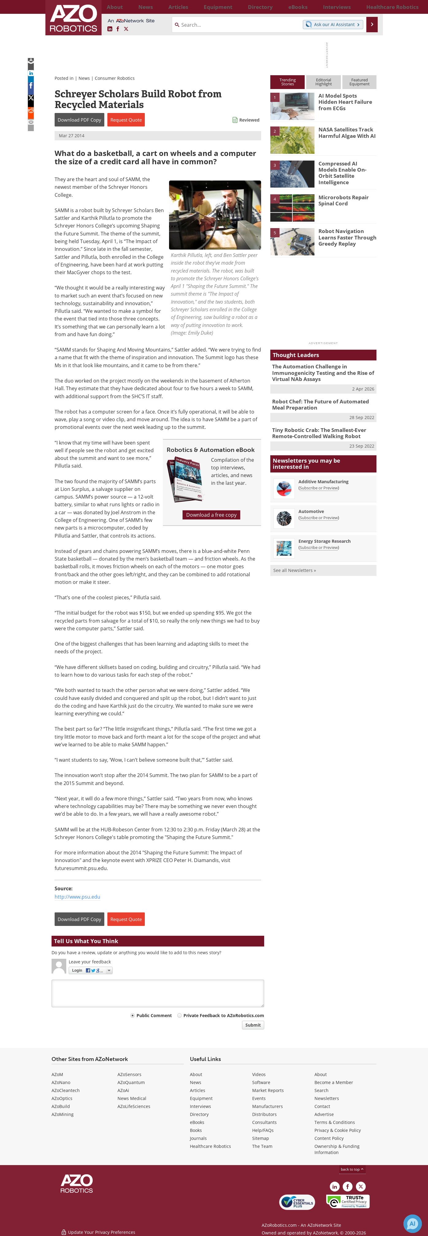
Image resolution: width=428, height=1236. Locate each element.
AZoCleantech (66, 1090)
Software (261, 1082)
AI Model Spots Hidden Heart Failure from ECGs (346, 98)
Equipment (201, 1098)
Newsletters (326, 1098)
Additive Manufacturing (324, 476)
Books (196, 1130)
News (84, 78)
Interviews (200, 1106)
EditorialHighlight (323, 82)
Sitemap (260, 1138)
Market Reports (268, 1090)
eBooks (197, 1122)
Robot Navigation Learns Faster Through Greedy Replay (347, 236)
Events (259, 1098)
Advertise (324, 1114)
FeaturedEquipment (359, 82)
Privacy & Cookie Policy (337, 1130)
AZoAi (123, 1090)
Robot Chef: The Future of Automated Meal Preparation (322, 401)
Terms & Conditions (334, 1122)
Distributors (264, 1114)
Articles (197, 1090)
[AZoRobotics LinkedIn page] (109, 29)
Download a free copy (211, 514)
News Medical (132, 1098)
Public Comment (154, 1015)
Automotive (311, 506)
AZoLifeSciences (134, 1106)
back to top (352, 1169)
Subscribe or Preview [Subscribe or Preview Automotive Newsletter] (319, 512)
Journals (198, 1138)
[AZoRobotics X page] (126, 29)
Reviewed (249, 120)
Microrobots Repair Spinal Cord (340, 200)
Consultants (264, 1122)
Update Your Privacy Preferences (98, 1228)
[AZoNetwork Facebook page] (117, 29)
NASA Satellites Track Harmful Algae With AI (344, 132)
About (196, 1074)
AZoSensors (129, 1074)
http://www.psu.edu (77, 896)
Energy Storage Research (325, 536)
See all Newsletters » (294, 565)
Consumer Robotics (115, 78)
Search (321, 1090)
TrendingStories (288, 82)
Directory (199, 1114)
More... (369, 7)
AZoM (57, 1074)
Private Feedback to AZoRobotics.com (223, 1015)
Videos (259, 1074)
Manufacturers (267, 1106)
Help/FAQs (263, 1130)
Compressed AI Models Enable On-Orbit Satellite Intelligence (344, 168)
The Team (262, 1146)
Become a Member (333, 1082)
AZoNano (61, 1082)
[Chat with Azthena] (412, 1224)
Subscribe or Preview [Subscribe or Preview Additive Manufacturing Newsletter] (319, 482)
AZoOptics (62, 1098)
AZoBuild (61, 1106)
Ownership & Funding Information (337, 1149)
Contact (322, 1106)
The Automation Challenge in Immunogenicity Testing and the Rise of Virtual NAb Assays (318, 371)
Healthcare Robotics (210, 1146)
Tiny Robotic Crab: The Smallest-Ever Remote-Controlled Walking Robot (314, 429)
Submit (253, 1025)
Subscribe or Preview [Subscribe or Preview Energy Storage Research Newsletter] (319, 542)
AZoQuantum (131, 1082)
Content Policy (329, 1138)
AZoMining (63, 1114)
